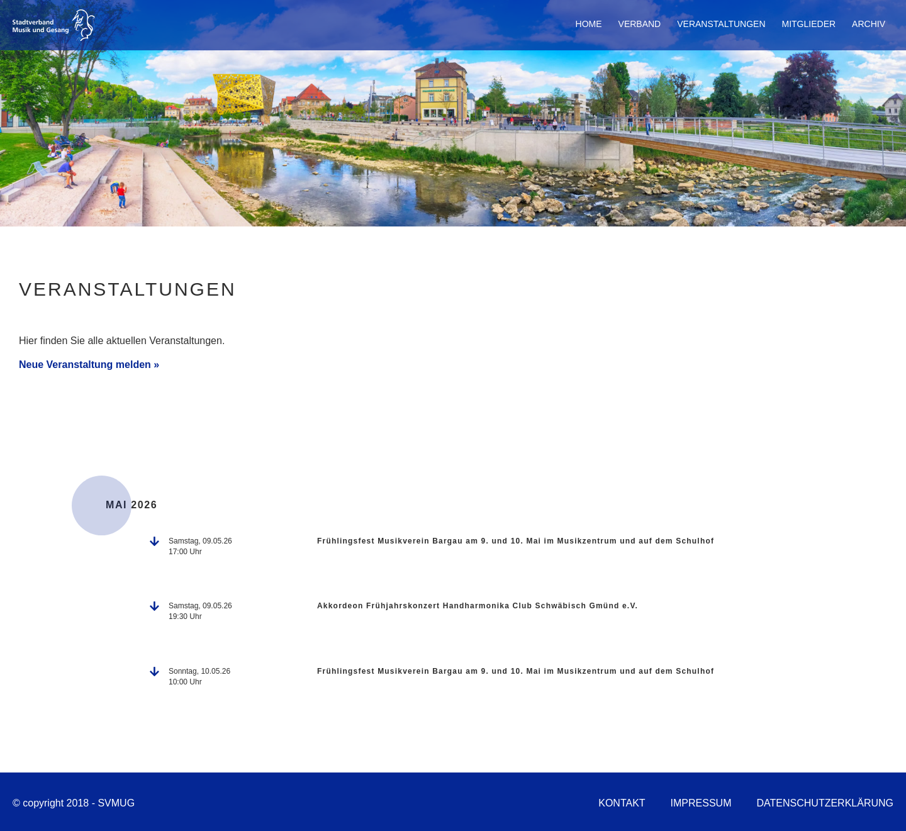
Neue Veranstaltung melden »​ (89, 364)
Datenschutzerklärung (825, 803)
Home (589, 24)
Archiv (868, 24)
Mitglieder (809, 24)
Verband (639, 24)
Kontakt (621, 803)
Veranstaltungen (721, 24)
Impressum (701, 803)
